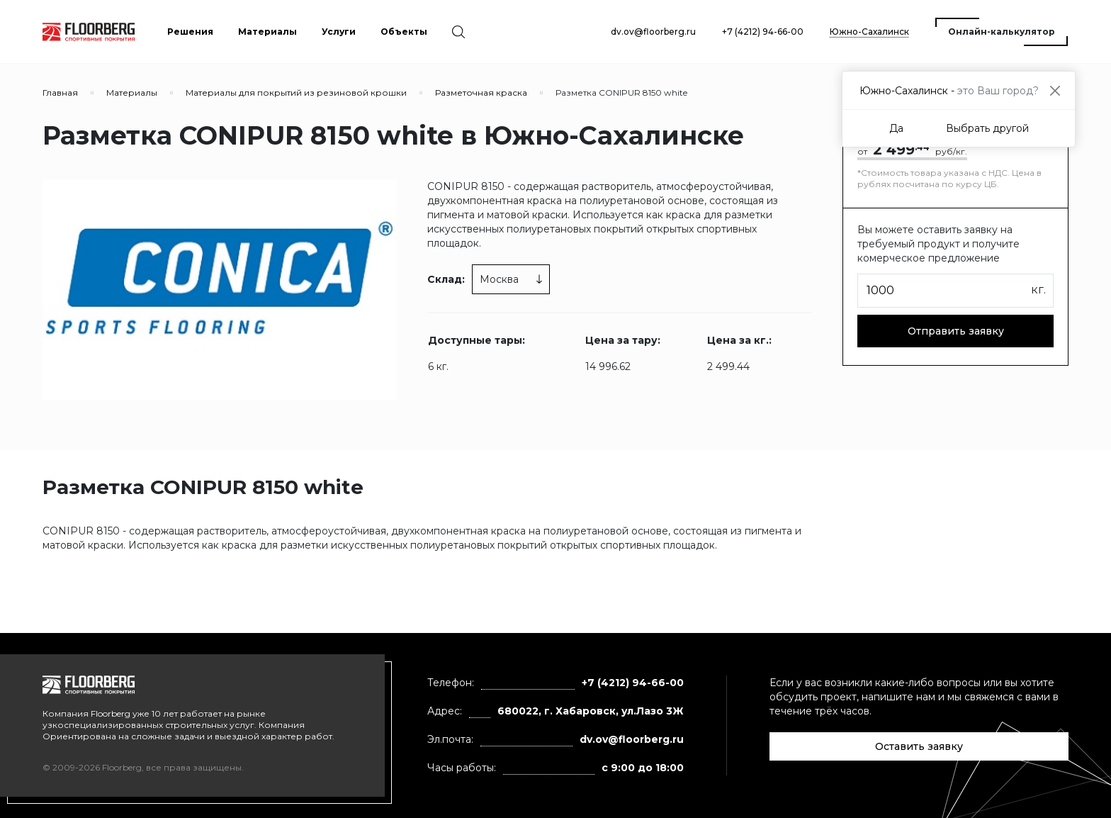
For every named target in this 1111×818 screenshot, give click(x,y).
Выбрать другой (987, 128)
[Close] (1054, 90)
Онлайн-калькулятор (1001, 31)
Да (896, 128)
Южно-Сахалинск (869, 31)
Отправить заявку (956, 331)
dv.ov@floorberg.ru (653, 31)
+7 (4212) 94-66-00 (762, 31)
